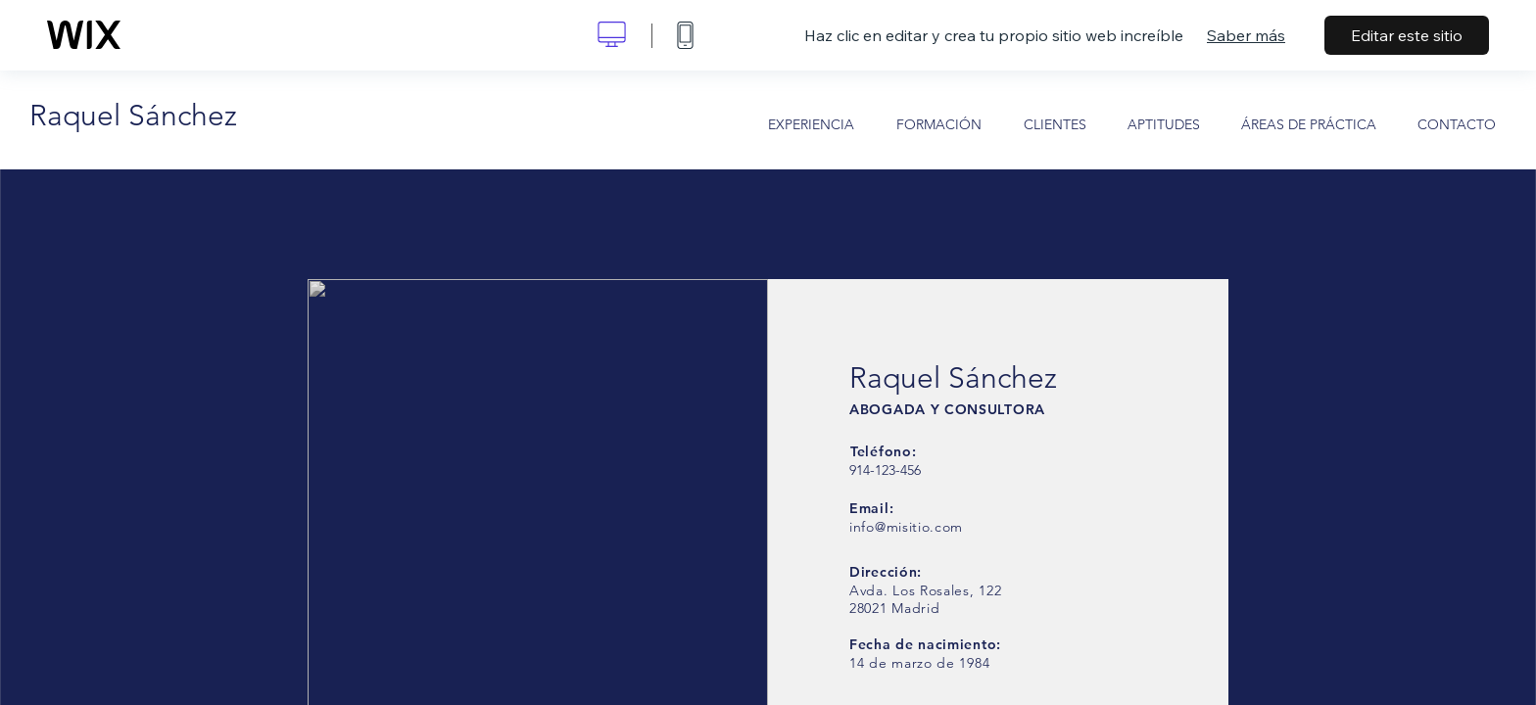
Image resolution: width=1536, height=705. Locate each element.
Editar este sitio (1407, 35)
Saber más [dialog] (1246, 35)
